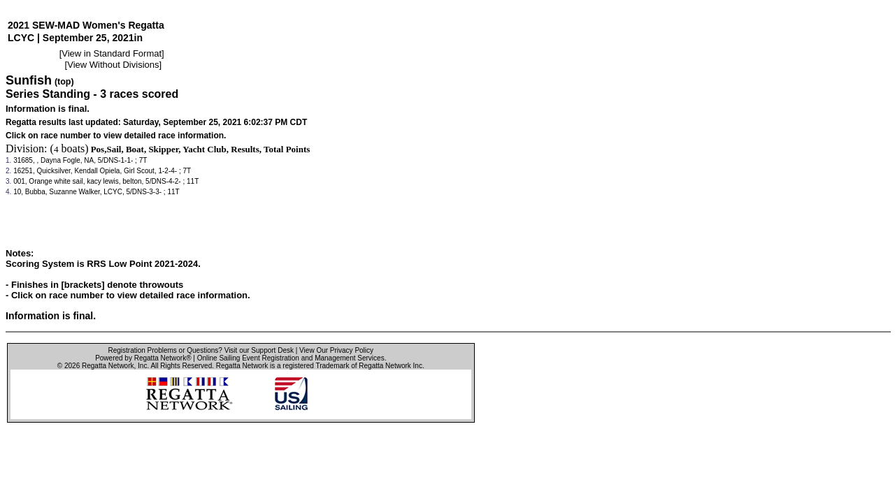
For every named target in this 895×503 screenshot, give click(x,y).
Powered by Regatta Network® (143, 358)
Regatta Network (108, 366)
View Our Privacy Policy (336, 350)
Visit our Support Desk (259, 350)
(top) (64, 82)
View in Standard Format (112, 53)
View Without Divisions (113, 64)
